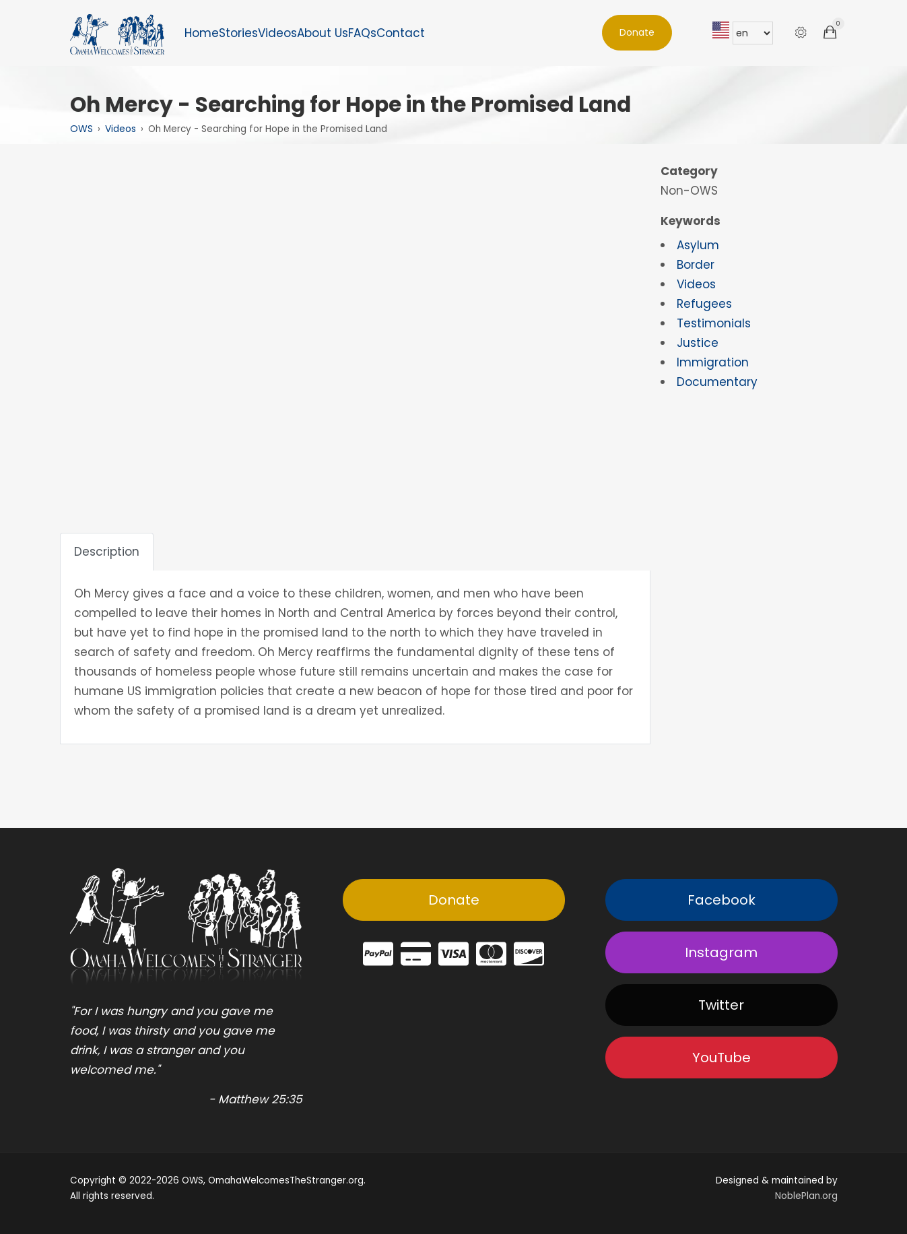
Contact (400, 33)
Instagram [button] (721, 952)
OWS (81, 128)
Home (201, 33)
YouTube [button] (721, 1057)
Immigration (713, 362)
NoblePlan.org (806, 1196)
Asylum (698, 245)
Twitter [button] (721, 1005)
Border (695, 265)
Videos (277, 33)
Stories (238, 33)
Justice (697, 343)
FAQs (362, 33)
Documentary (717, 382)
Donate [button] (636, 32)
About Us (322, 33)
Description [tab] (106, 552)
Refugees (704, 304)
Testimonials (714, 323)
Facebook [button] (721, 899)
